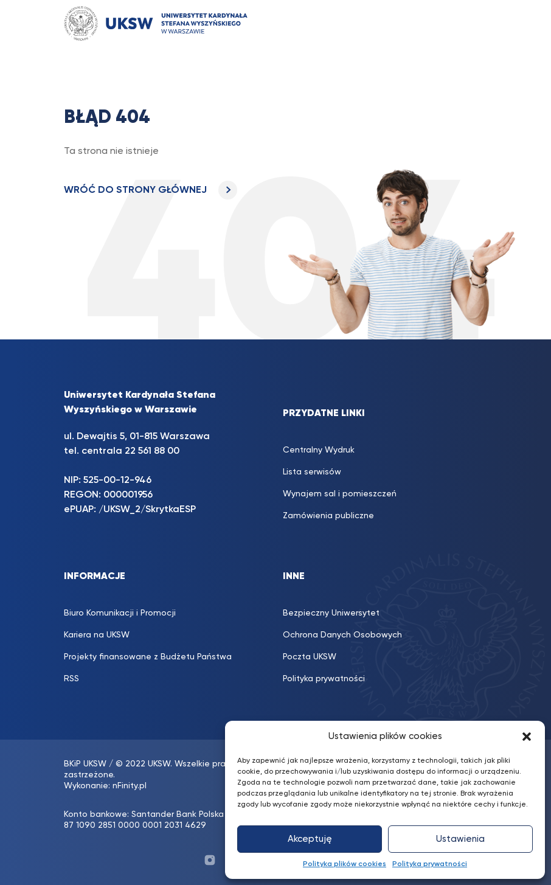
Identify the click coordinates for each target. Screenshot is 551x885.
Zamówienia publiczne (328, 516)
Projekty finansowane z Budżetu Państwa (148, 657)
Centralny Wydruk (319, 450)
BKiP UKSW (85, 764)
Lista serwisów (312, 472)
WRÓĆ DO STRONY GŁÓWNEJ (150, 190)
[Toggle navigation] (466, 23)
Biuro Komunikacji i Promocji (120, 613)
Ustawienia (460, 839)
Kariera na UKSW (97, 635)
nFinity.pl (130, 786)
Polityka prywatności (429, 864)
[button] (527, 737)
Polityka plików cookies (344, 864)
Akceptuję (310, 839)
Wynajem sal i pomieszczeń (340, 494)
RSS (71, 679)
